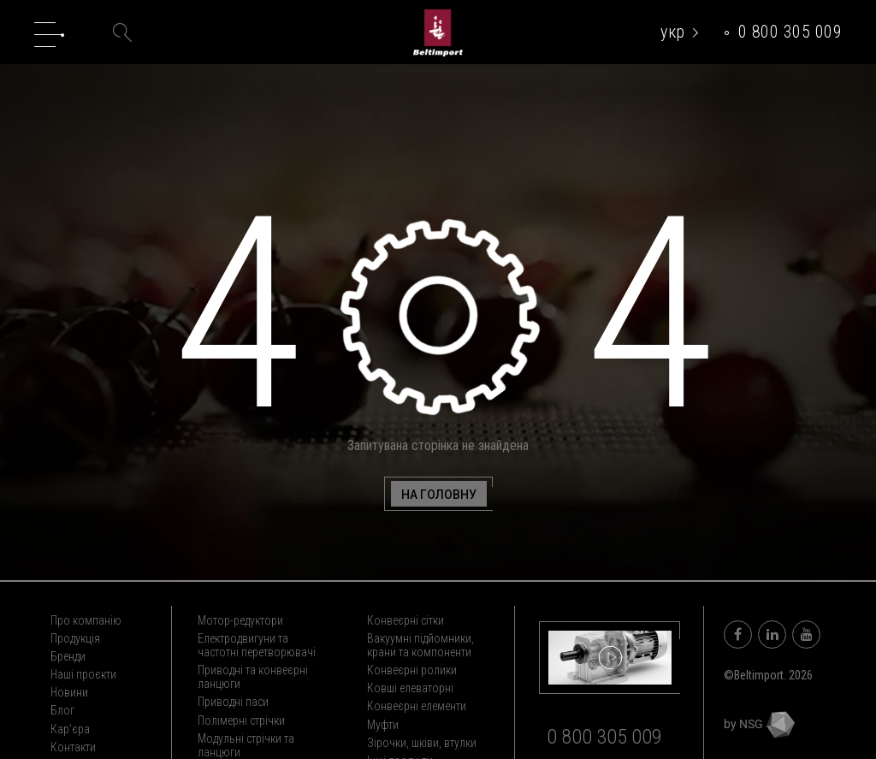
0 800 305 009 (790, 31)
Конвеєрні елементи (416, 706)
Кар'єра (70, 729)
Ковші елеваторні (410, 688)
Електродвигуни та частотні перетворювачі (257, 645)
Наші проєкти (83, 674)
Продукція (75, 638)
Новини (69, 692)
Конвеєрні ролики (412, 670)
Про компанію (85, 620)
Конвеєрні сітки (405, 620)
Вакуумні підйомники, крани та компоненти (420, 645)
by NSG (759, 724)
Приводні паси (233, 702)
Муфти (383, 725)
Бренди (68, 656)
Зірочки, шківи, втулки (421, 743)
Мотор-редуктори (240, 620)
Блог (62, 710)
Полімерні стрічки (241, 720)
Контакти (73, 747)
